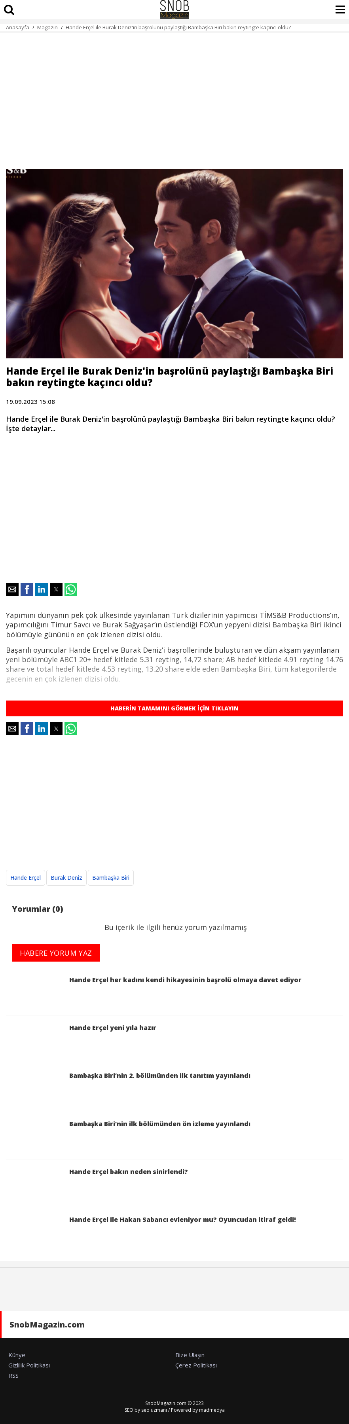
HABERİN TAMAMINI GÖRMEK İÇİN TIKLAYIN (174, 708)
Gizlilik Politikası (29, 1365)
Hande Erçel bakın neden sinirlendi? (97, 1184)
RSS (13, 1375)
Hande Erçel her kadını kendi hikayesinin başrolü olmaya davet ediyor (154, 992)
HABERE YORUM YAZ (56, 953)
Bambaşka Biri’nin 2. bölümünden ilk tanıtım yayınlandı (130, 1088)
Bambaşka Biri (110, 877)
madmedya (212, 1410)
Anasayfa (17, 27)
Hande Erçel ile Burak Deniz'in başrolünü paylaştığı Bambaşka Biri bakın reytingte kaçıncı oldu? (178, 27)
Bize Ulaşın (190, 1355)
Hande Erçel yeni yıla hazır (81, 1040)
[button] (12, 589)
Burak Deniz (66, 877)
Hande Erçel (25, 877)
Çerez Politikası (196, 1365)
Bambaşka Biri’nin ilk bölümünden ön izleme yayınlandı (128, 1136)
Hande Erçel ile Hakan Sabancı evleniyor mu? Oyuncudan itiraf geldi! (151, 1232)
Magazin (47, 27)
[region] (174, 96)
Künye (16, 1355)
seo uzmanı (154, 1410)
